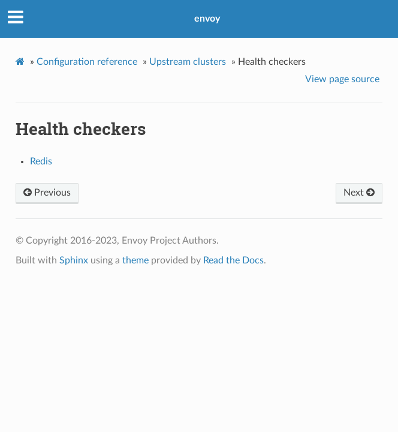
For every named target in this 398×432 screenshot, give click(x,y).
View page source (342, 79)
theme (135, 260)
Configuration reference (87, 62)
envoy (207, 18)
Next (359, 192)
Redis (41, 161)
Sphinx (73, 260)
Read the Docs (233, 260)
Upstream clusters (187, 62)
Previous (47, 192)
